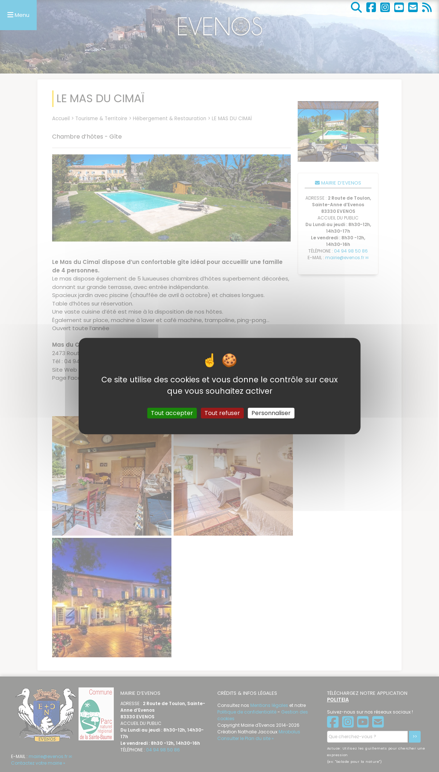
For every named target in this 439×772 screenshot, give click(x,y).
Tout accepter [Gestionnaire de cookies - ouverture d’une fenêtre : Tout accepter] (172, 413)
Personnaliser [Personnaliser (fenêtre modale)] (271, 413)
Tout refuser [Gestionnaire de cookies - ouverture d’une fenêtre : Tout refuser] (222, 413)
